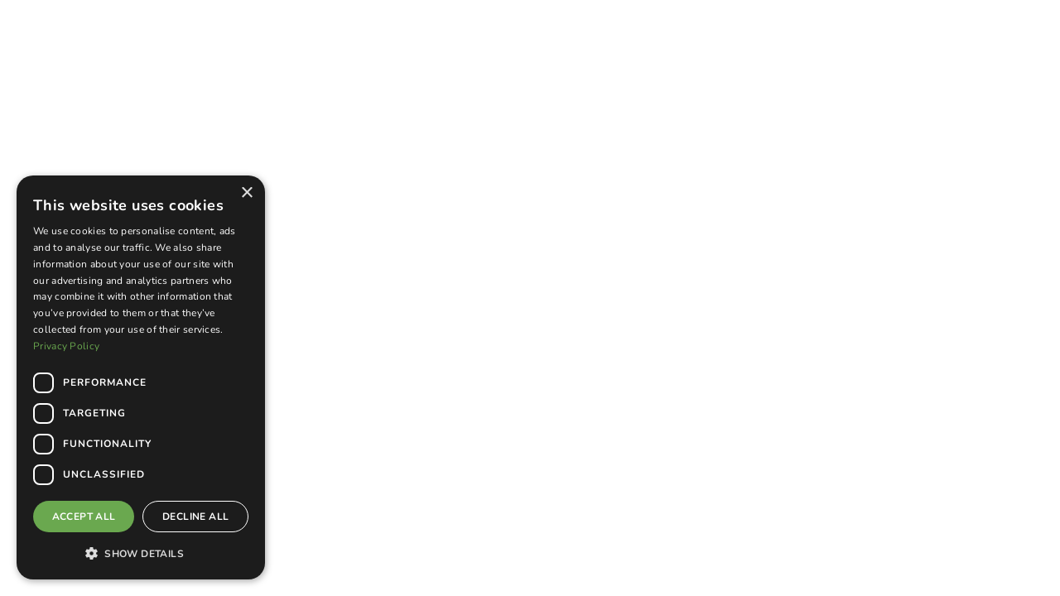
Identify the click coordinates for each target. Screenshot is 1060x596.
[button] (140, 553)
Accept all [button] (84, 516)
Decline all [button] (195, 516)
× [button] (246, 193)
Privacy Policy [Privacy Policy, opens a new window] (66, 346)
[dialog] (141, 377)
